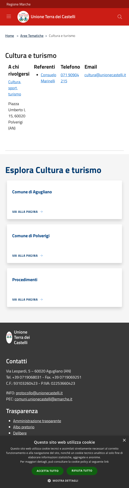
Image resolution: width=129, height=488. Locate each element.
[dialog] (64, 462)
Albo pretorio (23, 427)
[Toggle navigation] (8, 16)
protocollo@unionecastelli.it (39, 393)
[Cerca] (119, 16)
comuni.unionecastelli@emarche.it (43, 399)
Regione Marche (19, 4)
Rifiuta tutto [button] (82, 470)
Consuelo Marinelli (48, 78)
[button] (64, 480)
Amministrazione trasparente (37, 421)
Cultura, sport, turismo (14, 88)
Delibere (20, 433)
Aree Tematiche (31, 35)
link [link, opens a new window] (106, 462)
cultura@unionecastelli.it (105, 75)
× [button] (124, 440)
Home (9, 35)
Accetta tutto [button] (47, 471)
